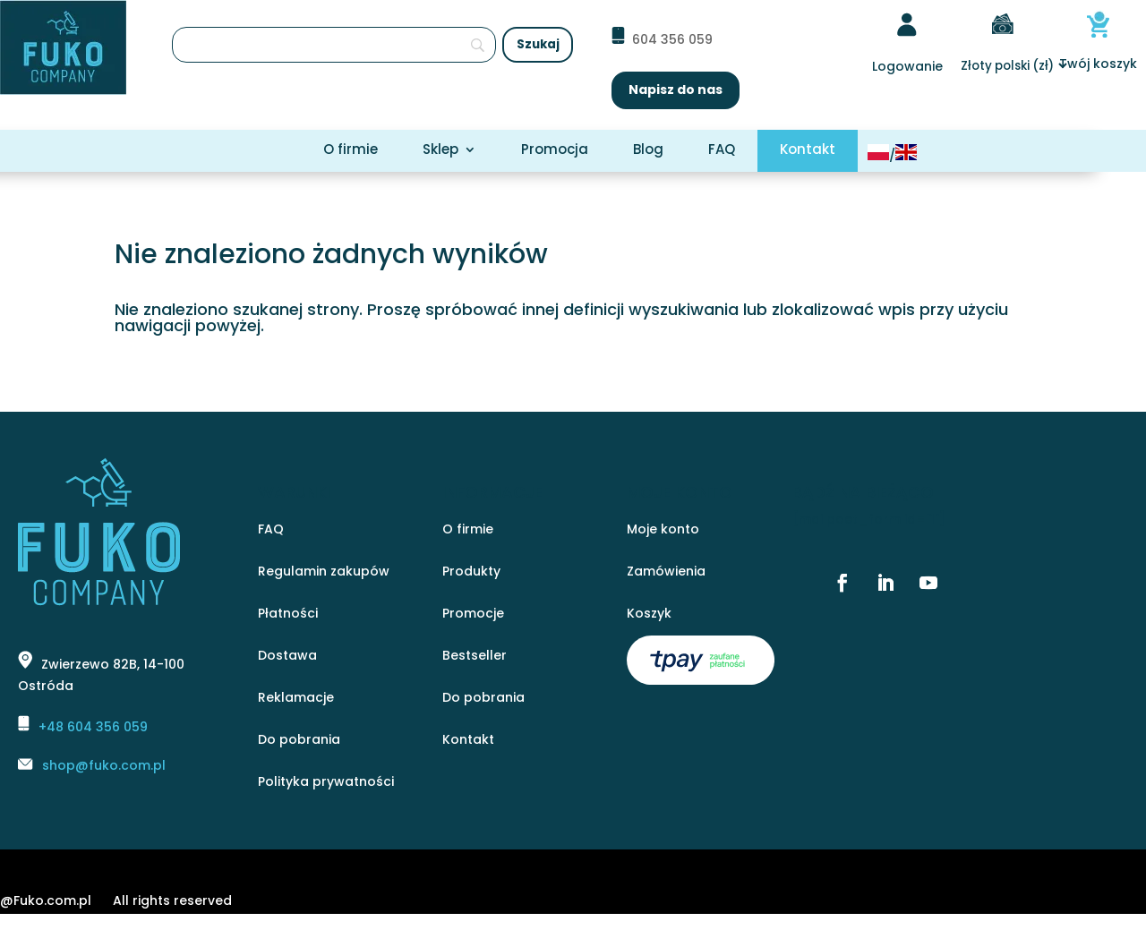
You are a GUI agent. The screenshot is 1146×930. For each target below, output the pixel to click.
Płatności (288, 614)
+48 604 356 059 (93, 727)
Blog (648, 150)
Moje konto (663, 530)
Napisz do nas (676, 89)
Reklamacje (296, 698)
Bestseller (474, 656)
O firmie (350, 150)
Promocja (554, 150)
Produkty (471, 572)
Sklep (440, 150)
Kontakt (807, 150)
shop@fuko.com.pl (104, 765)
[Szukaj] (334, 45)
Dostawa (287, 656)
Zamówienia (666, 572)
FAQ (721, 150)
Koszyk (649, 614)
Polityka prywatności (326, 782)
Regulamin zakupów (323, 572)
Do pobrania (299, 740)
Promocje (473, 614)
